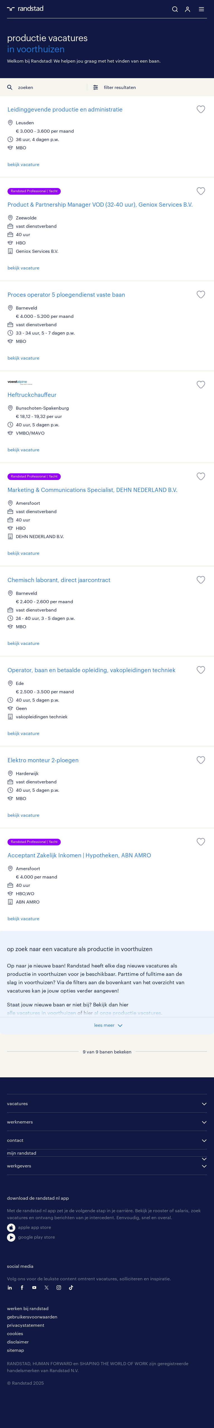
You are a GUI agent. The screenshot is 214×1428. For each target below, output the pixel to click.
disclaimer (18, 1341)
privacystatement (25, 1325)
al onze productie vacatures (127, 1013)
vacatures (17, 1103)
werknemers (20, 1121)
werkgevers (19, 1165)
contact (15, 1140)
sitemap (15, 1350)
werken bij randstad (27, 1308)
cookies (15, 1333)
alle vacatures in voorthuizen (41, 1013)
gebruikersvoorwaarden (32, 1316)
